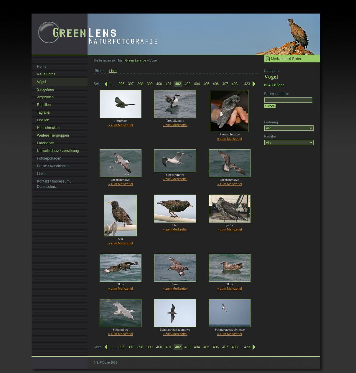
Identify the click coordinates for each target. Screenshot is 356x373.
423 (247, 84)
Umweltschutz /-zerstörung (58, 151)
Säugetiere (45, 89)
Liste (113, 71)
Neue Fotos (46, 74)
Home (42, 66)
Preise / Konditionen (53, 166)
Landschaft (46, 143)
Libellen (43, 120)
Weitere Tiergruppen (53, 135)
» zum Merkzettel (120, 125)
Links (41, 174)
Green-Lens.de (135, 60)
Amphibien (45, 97)
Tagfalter (44, 112)
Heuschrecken (48, 128)
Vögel (41, 82)
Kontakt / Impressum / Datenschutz (54, 184)
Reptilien (44, 105)
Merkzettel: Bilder (286, 59)
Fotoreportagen (49, 158)
